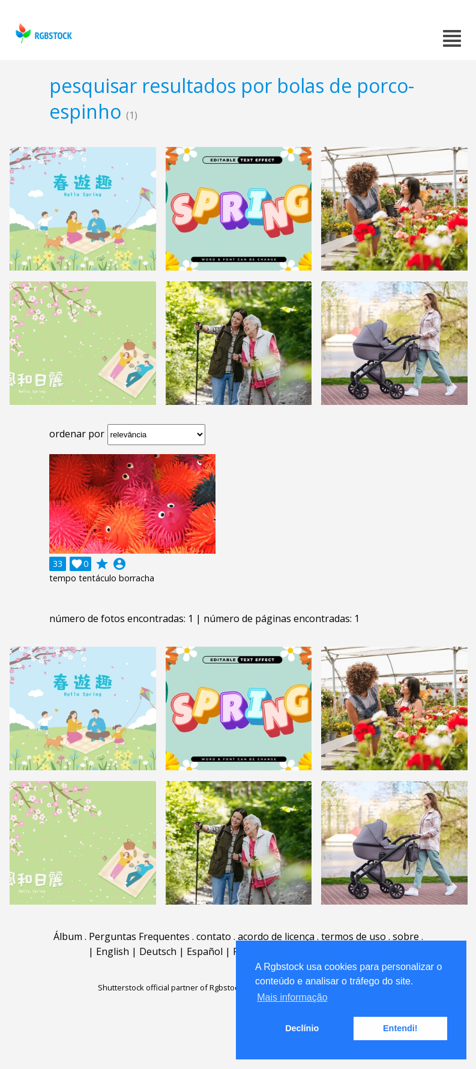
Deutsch (157, 951)
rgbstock (42, 33)
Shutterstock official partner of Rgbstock (170, 987)
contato (213, 936)
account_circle (119, 564)
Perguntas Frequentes (139, 936)
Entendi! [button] (400, 1028)
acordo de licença (276, 936)
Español (205, 951)
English (112, 951)
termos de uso (353, 936)
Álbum (67, 936)
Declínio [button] (302, 1028)
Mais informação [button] (292, 997)
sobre (406, 936)
